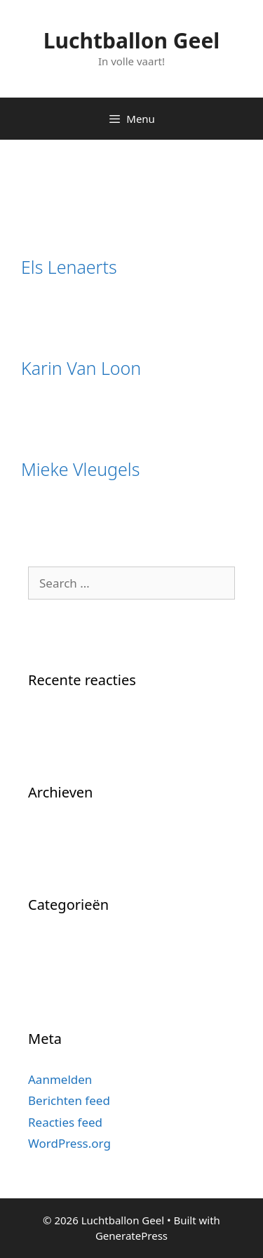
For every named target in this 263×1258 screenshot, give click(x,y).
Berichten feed (69, 1100)
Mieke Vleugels (80, 469)
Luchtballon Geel (131, 40)
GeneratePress (131, 1236)
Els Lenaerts (69, 267)
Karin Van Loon (81, 368)
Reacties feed (65, 1122)
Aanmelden (60, 1079)
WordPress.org (69, 1143)
